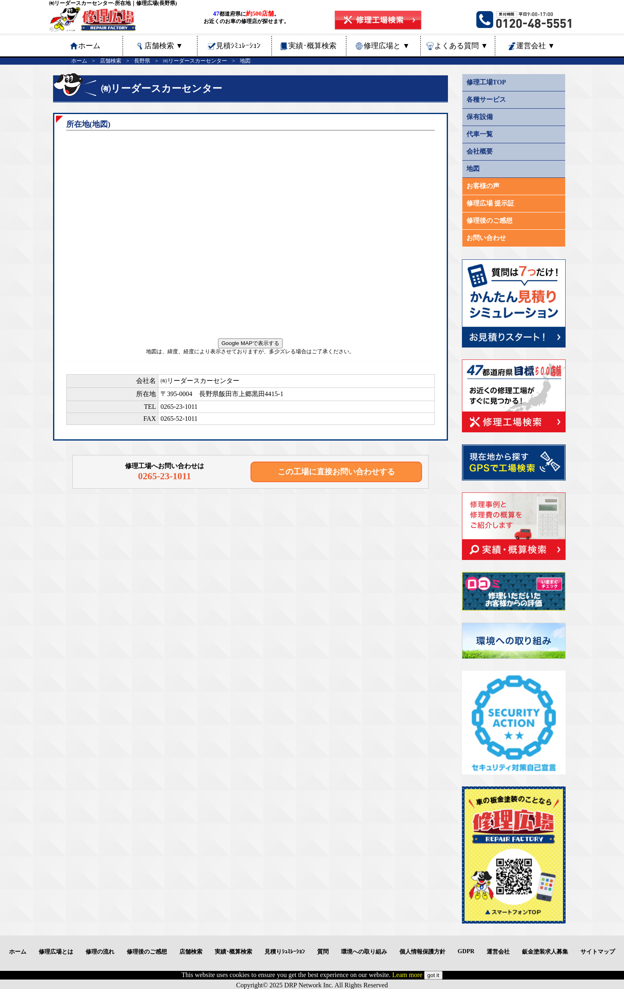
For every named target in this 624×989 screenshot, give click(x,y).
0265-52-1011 (178, 418)
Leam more (407, 974)
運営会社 (535, 46)
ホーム (79, 61)
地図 (245, 61)
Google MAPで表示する (250, 343)
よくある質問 (461, 46)
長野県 (142, 61)
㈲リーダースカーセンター (195, 61)
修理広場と (387, 46)
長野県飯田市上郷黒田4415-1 (241, 393)
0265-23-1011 (178, 406)
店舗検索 (163, 46)
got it (433, 975)
